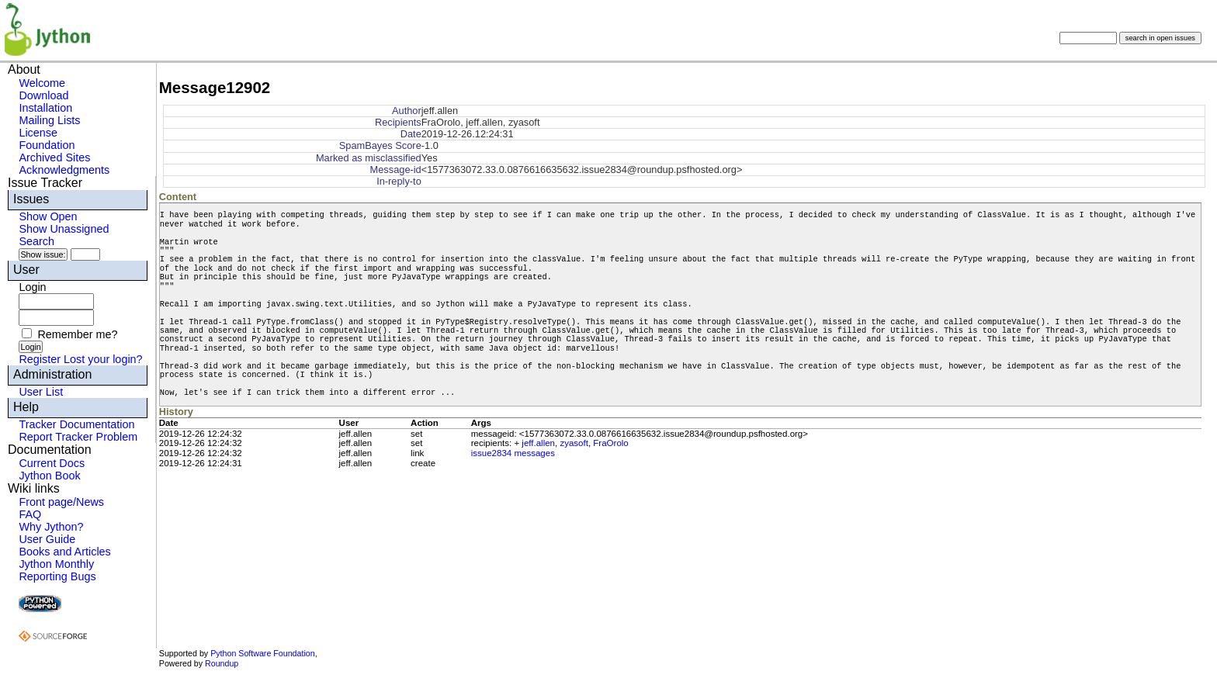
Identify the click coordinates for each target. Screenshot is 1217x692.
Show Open (48, 216)
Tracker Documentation (76, 424)
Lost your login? (103, 359)
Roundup (221, 663)
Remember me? (77, 334)
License (38, 132)
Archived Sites (54, 157)
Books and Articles (64, 551)
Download (43, 95)
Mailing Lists (49, 120)
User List (41, 392)
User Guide (47, 539)
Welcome (42, 83)
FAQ (30, 514)
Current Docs (52, 463)
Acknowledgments (64, 170)
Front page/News (61, 502)
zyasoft (574, 443)
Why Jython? (51, 527)
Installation (45, 108)
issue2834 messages (513, 453)
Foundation (47, 145)
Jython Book (49, 475)
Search (36, 241)
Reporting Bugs (57, 576)
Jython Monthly (56, 564)
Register (40, 359)
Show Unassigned (64, 229)
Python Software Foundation (262, 653)
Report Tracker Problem (78, 437)
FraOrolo (610, 443)
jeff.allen (538, 443)
